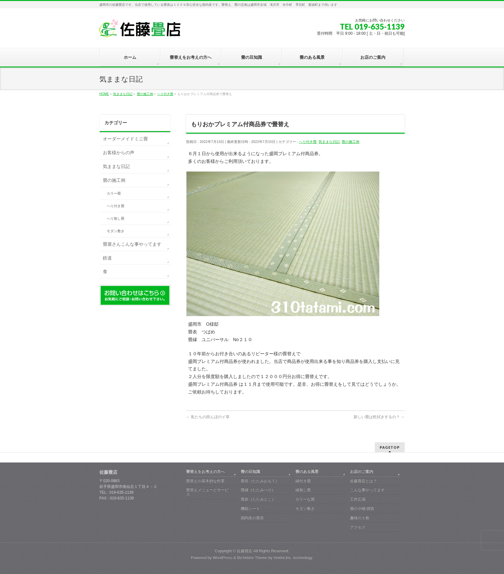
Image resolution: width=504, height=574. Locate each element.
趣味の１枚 (359, 518)
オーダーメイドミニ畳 (125, 138)
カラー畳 (114, 193)
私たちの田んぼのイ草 (208, 417)
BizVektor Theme (252, 557)
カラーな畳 (305, 499)
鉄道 (107, 258)
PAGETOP (390, 447)
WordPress (222, 557)
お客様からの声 (118, 152)
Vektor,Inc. (283, 557)
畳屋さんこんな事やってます (132, 244)
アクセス (357, 527)
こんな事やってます (367, 490)
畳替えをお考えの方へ (205, 471)
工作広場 (357, 499)
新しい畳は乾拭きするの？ (379, 417)
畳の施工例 (350, 142)
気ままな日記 (329, 142)
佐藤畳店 (244, 551)
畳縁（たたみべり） (258, 490)
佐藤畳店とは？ (363, 481)
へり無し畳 (115, 218)
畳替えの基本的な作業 (205, 481)
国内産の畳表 (252, 518)
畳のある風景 (307, 471)
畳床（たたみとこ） (258, 499)
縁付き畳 (303, 481)
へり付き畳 (308, 142)
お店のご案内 (361, 471)
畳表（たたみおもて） (260, 481)
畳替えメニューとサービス (207, 492)
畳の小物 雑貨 (362, 508)
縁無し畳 (303, 490)
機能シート (250, 508)
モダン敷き (115, 231)
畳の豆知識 (250, 471)
